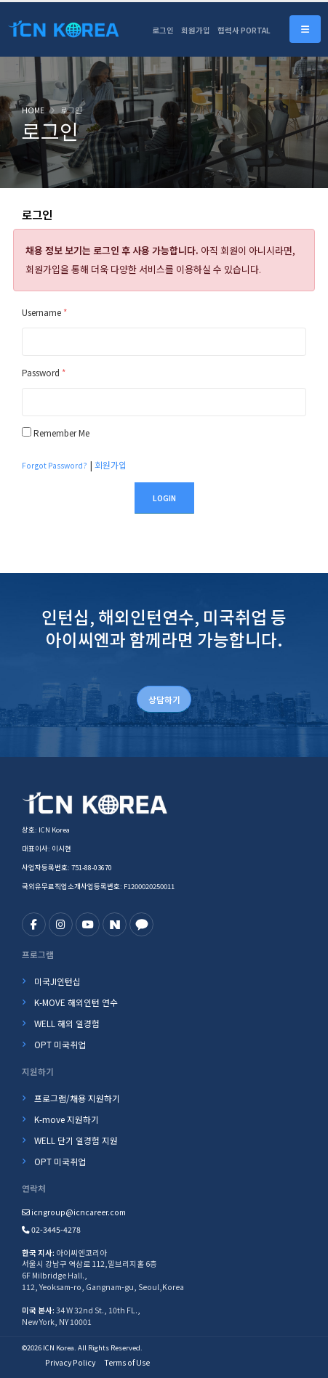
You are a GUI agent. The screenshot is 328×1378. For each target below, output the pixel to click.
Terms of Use (127, 1362)
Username (44, 312)
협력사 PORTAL (244, 30)
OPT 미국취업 (60, 1044)
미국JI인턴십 (57, 981)
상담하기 (164, 699)
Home (33, 110)
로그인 (163, 30)
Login (164, 498)
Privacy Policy (70, 1362)
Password (43, 372)
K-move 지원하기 (66, 1119)
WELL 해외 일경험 (67, 1023)
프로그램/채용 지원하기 (77, 1098)
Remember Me (61, 432)
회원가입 (195, 30)
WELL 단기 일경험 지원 (76, 1140)
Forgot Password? (54, 465)
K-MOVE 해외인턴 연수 (76, 1002)
